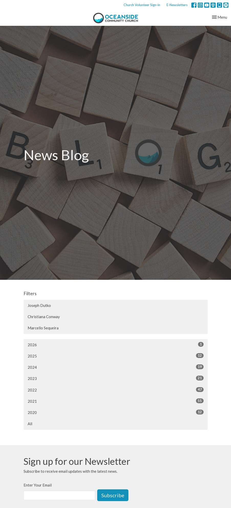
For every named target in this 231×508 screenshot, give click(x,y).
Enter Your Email (38, 485)
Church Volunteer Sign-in (142, 5)
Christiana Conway (44, 316)
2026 (116, 344)
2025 (116, 355)
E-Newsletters (177, 5)
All (30, 423)
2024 (116, 367)
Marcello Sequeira (43, 328)
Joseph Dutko (39, 305)
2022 (116, 389)
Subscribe (112, 495)
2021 (116, 400)
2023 (116, 378)
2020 (116, 412)
